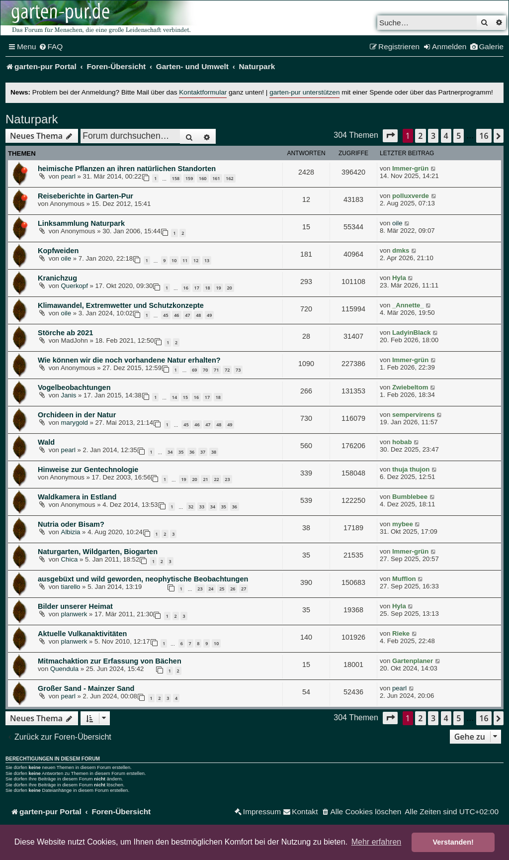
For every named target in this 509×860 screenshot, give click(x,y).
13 (206, 260)
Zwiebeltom (410, 387)
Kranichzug (57, 278)
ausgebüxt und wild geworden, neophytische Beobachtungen (143, 579)
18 (207, 288)
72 (227, 370)
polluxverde (410, 195)
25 (221, 588)
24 (210, 588)
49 (209, 315)
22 (216, 479)
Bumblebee (409, 496)
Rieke (401, 633)
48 (198, 315)
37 (202, 452)
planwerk (74, 614)
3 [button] (433, 135)
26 (232, 588)
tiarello (71, 586)
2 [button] (420, 135)
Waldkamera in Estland (77, 497)
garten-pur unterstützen (304, 92)
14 (174, 397)
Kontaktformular (203, 92)
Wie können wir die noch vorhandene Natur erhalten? (129, 360)
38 (213, 452)
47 (187, 315)
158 (175, 178)
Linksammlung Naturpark (81, 223)
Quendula (64, 668)
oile (397, 223)
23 (227, 479)
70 (205, 370)
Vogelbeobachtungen (74, 387)
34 (170, 452)
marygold (74, 422)
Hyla (399, 278)
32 (190, 506)
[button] (390, 135)
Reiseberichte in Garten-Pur (85, 196)
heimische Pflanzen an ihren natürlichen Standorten (127, 169)
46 (176, 315)
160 (202, 178)
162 (229, 178)
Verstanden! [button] (453, 842)
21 (205, 479)
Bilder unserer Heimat (75, 606)
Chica (69, 559)
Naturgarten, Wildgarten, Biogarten (98, 552)
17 (196, 288)
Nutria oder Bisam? (71, 524)
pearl (68, 176)
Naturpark (31, 119)
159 (189, 178)
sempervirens (413, 414)
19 (218, 288)
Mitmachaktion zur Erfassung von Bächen (109, 661)
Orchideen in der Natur (77, 415)
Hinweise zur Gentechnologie (88, 470)
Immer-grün (410, 168)
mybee (402, 524)
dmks (400, 250)
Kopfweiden (58, 251)
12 (195, 260)
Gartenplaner (412, 661)
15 (185, 397)
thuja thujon (410, 469)
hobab (402, 442)
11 (184, 260)
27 (243, 588)
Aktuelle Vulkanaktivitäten (82, 634)
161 (216, 178)
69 (194, 370)
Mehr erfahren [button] (376, 842)
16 (185, 288)
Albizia (71, 532)
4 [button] (446, 135)
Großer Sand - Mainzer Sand (86, 688)
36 (191, 452)
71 (216, 370)
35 (180, 452)
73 (238, 370)
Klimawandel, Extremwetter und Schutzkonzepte (121, 305)
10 (173, 260)
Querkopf (74, 285)
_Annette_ (408, 305)
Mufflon (404, 578)
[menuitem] (51, 46)
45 (165, 315)
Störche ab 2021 (65, 333)
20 (229, 288)
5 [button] (458, 135)
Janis (69, 395)
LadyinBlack (411, 332)
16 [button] (483, 135)
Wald (46, 442)
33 (201, 506)
